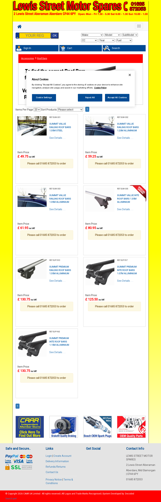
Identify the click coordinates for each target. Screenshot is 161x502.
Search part (11, 498)
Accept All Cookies (117, 97)
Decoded (129, 493)
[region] (80, 89)
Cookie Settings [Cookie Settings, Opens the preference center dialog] (44, 97)
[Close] (130, 75)
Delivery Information (57, 461)
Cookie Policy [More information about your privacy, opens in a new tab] (100, 87)
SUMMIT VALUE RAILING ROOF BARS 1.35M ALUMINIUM (60, 198)
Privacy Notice (54, 479)
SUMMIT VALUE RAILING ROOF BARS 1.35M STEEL (60, 127)
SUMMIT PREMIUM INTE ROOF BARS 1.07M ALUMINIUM (127, 270)
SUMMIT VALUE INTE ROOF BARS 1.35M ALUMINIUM (128, 198)
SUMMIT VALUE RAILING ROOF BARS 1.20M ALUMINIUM (128, 127)
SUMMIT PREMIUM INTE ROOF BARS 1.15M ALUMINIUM (59, 341)
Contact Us (52, 472)
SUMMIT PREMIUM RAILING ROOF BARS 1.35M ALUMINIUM (60, 270)
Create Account (62, 455)
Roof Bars (42, 58)
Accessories (27, 58)
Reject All (90, 97)
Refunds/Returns (56, 466)
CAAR (26, 493)
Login (49, 455)
